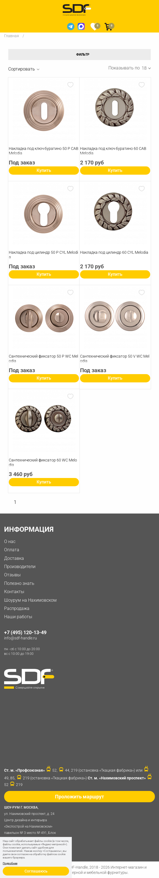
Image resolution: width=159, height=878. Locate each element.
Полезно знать (19, 583)
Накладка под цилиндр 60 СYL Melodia (114, 252)
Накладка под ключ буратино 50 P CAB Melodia (43, 150)
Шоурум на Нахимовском (30, 600)
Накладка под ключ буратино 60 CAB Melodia (113, 150)
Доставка (14, 558)
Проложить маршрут (79, 796)
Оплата (11, 549)
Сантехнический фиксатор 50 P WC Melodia (43, 358)
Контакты (14, 591)
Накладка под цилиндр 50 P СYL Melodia (43, 254)
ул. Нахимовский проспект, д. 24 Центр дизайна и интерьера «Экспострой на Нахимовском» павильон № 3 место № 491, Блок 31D (31, 822)
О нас (9, 541)
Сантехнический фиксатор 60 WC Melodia (43, 462)
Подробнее (10, 863)
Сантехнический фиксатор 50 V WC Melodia (114, 358)
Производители (19, 566)
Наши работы (18, 616)
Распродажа (16, 608)
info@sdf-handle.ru (20, 638)
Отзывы (12, 574)
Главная (11, 36)
